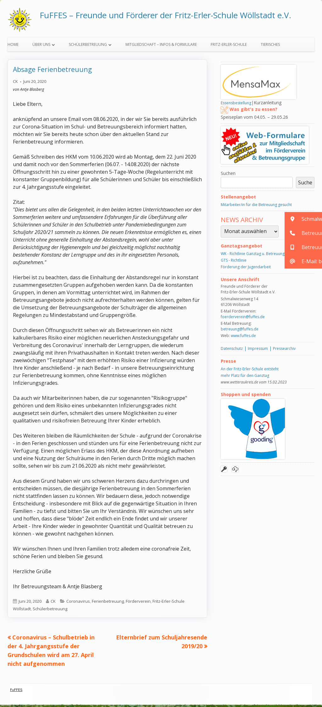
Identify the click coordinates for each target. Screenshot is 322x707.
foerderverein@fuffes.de (243, 319)
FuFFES (16, 693)
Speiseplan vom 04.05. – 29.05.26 (254, 120)
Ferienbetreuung (108, 604)
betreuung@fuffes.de (239, 331)
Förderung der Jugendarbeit (246, 269)
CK (15, 84)
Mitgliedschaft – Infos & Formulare (161, 47)
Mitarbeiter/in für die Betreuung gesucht (256, 207)
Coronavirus (78, 604)
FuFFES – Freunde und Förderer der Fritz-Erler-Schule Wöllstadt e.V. (165, 15)
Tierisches (270, 47)
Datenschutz (232, 351)
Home (13, 47)
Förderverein (138, 604)
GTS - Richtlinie (234, 263)
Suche (305, 185)
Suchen (228, 176)
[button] (303, 219)
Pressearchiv (284, 351)
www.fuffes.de (243, 338)
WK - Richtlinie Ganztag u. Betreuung (253, 256)
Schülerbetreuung (88, 47)
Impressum (258, 351)
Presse (228, 364)
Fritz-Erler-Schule (229, 47)
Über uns (41, 47)
